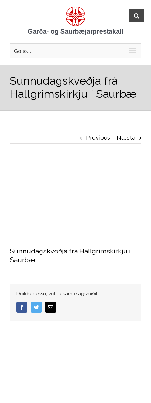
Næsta (126, 137)
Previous (98, 137)
